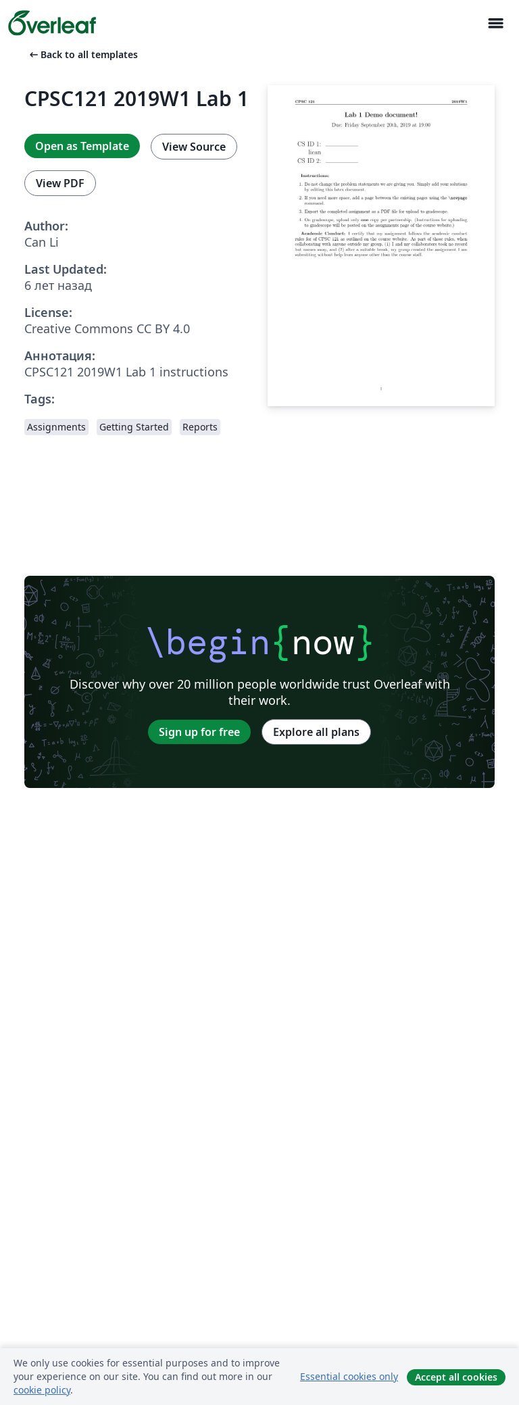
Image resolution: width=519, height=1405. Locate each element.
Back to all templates (82, 54)
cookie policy (42, 1389)
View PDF (60, 183)
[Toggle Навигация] (495, 23)
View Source (194, 146)
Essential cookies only (349, 1376)
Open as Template (82, 146)
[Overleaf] (52, 23)
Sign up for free (199, 731)
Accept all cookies (456, 1377)
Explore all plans (316, 731)
